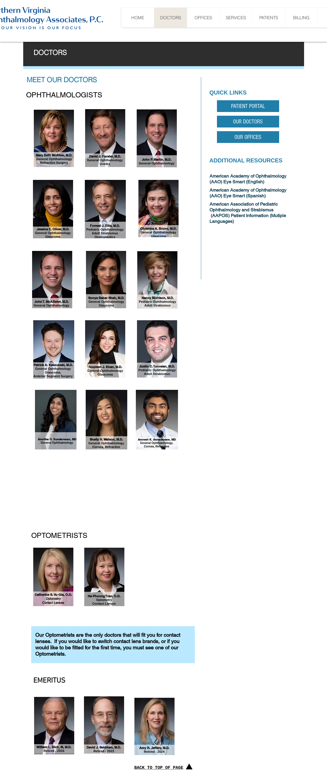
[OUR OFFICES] (248, 137)
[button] (268, 17)
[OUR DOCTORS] (248, 121)
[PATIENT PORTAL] (248, 106)
